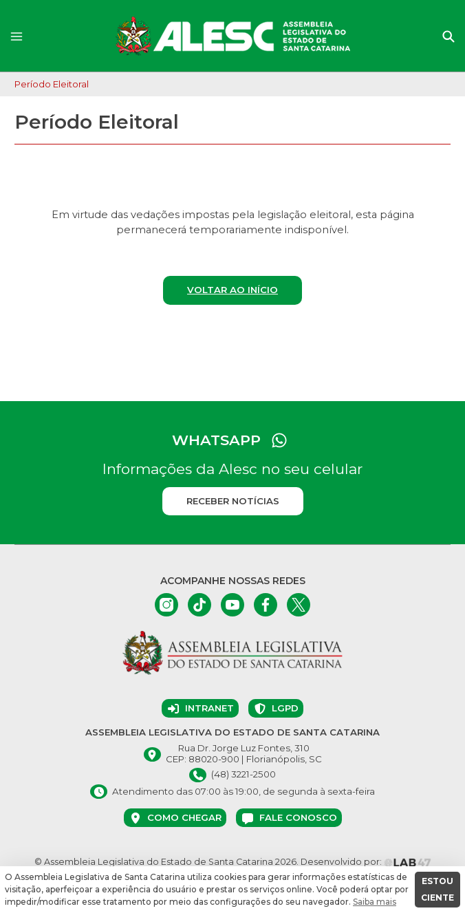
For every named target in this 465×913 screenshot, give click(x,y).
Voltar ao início (232, 289)
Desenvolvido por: (366, 862)
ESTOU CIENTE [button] (437, 889)
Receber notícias (232, 500)
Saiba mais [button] (374, 901)
